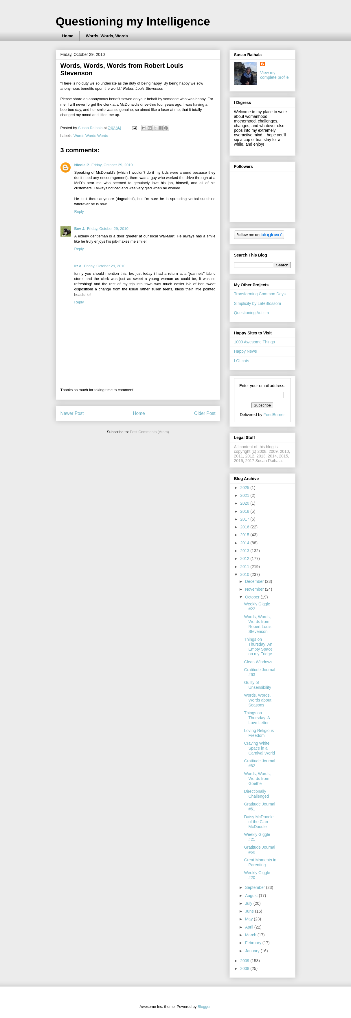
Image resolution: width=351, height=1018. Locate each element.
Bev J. (79, 228)
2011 (245, 566)
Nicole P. (82, 165)
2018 (245, 511)
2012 (245, 558)
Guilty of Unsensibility (257, 685)
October (253, 597)
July (249, 903)
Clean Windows (258, 662)
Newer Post (72, 413)
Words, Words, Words (107, 36)
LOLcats (241, 360)
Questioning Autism (251, 312)
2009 (245, 960)
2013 (245, 550)
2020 (245, 503)
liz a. (78, 266)
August (252, 895)
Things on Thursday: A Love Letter (257, 718)
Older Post (205, 413)
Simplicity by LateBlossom (257, 303)
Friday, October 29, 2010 (112, 165)
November (255, 589)
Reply (79, 211)
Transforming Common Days (260, 294)
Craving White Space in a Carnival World (259, 748)
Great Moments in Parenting (260, 862)
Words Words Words (90, 135)
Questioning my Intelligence (133, 21)
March (251, 935)
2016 (245, 527)
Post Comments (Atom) (149, 432)
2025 (245, 487)
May (249, 919)
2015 (245, 534)
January (253, 951)
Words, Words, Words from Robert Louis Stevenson (257, 623)
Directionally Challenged (256, 794)
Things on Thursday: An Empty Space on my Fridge (258, 646)
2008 (245, 968)
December (255, 581)
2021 (245, 495)
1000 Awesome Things (254, 342)
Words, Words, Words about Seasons (257, 700)
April (249, 927)
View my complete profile (274, 75)
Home (67, 36)
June (250, 911)
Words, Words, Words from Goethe (257, 778)
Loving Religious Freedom (259, 733)
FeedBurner (274, 414)
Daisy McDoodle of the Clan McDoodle (258, 821)
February (253, 942)
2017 (245, 519)
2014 (245, 543)
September (255, 887)
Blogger (204, 1006)
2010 (245, 574)
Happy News (245, 351)
